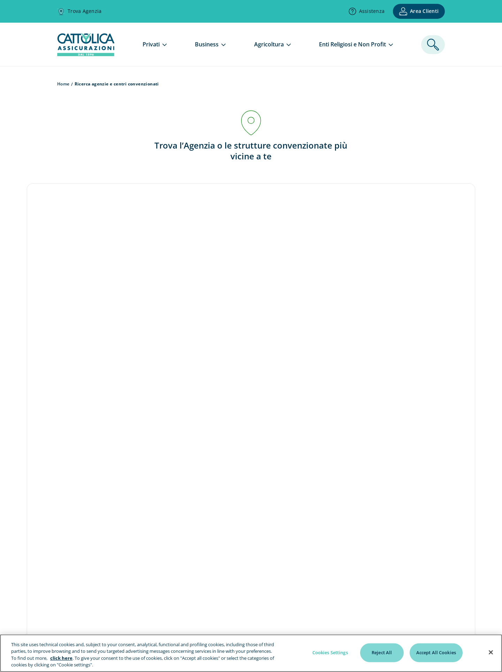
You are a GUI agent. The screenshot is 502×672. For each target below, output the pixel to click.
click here (61, 658)
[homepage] (85, 54)
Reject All (382, 652)
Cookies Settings (330, 652)
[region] (251, 653)
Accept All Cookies (436, 652)
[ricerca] (433, 44)
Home (63, 84)
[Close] (491, 652)
